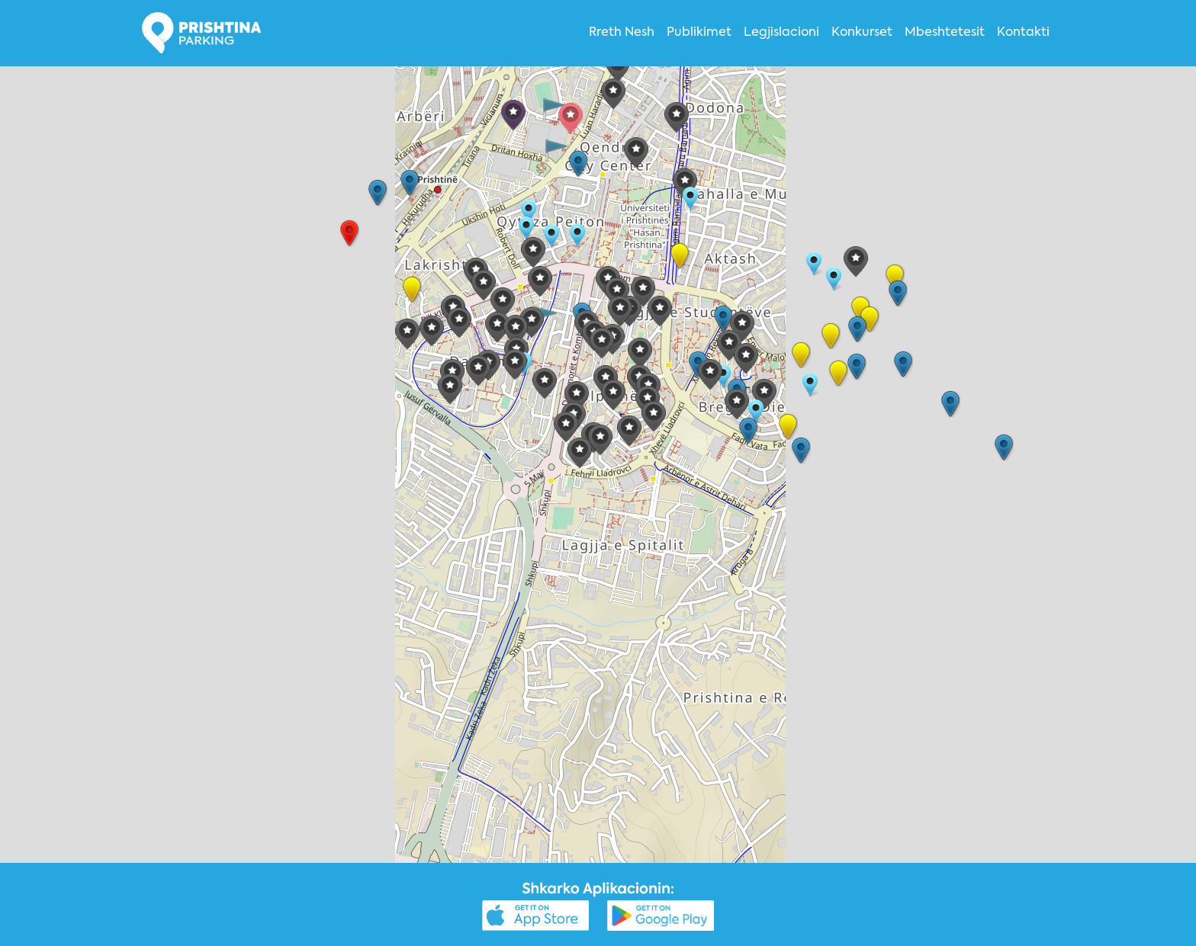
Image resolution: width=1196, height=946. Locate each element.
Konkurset (861, 33)
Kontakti (1023, 33)
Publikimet (699, 33)
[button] (513, 115)
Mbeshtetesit (945, 33)
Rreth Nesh (621, 33)
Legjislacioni (781, 33)
